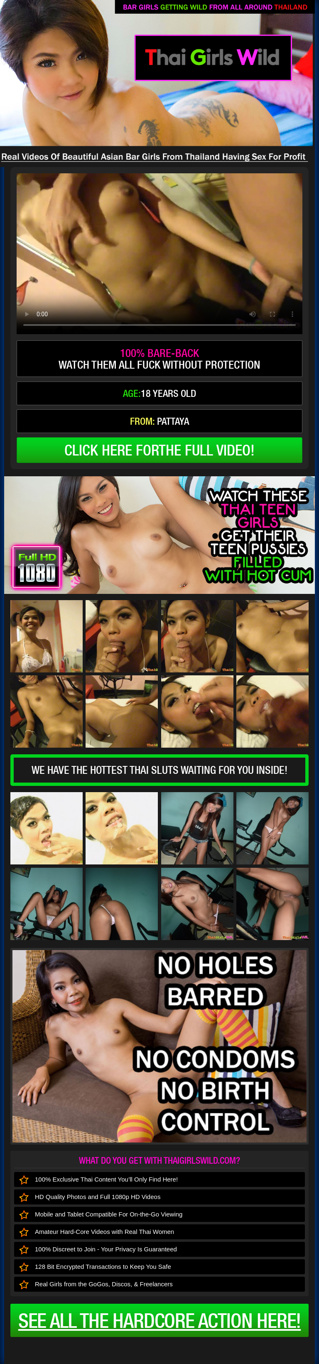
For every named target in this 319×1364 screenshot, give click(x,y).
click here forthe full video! (159, 450)
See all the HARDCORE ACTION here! (159, 1320)
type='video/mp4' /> (159, 253)
